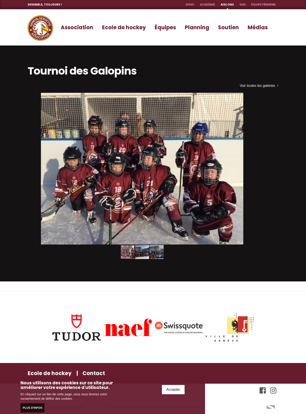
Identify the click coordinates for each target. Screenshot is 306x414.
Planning (197, 27)
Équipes (165, 27)
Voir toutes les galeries (259, 86)
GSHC (190, 4)
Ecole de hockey (124, 27)
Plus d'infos (32, 408)
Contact (93, 373)
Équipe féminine (263, 4)
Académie (207, 4)
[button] (252, 96)
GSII (243, 4)
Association (77, 27)
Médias (258, 27)
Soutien (228, 27)
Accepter (173, 390)
